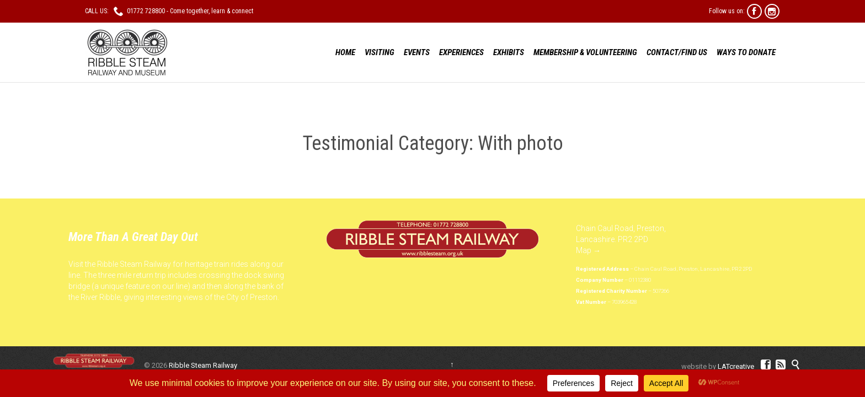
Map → (588, 250)
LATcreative (736, 366)
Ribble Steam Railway (203, 365)
